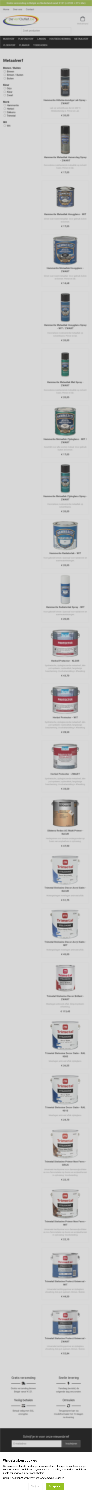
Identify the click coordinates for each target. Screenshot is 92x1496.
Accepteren (55, 1486)
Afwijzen (35, 1486)
